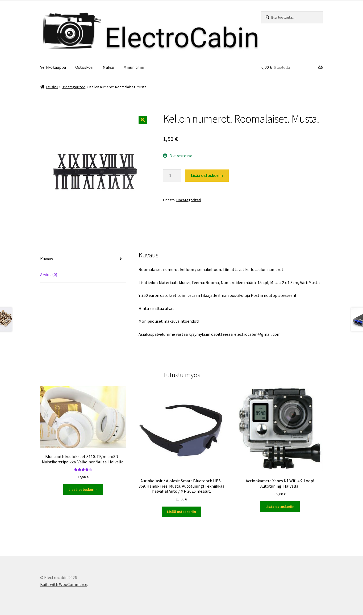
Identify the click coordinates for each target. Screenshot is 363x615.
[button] (143, 120)
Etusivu (52, 86)
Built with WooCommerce (63, 584)
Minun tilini (133, 67)
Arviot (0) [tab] (48, 274)
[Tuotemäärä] (172, 175)
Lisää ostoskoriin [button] (83, 489)
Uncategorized (73, 86)
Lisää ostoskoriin (207, 175)
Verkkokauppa (53, 67)
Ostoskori (84, 67)
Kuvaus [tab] (46, 258)
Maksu (108, 67)
